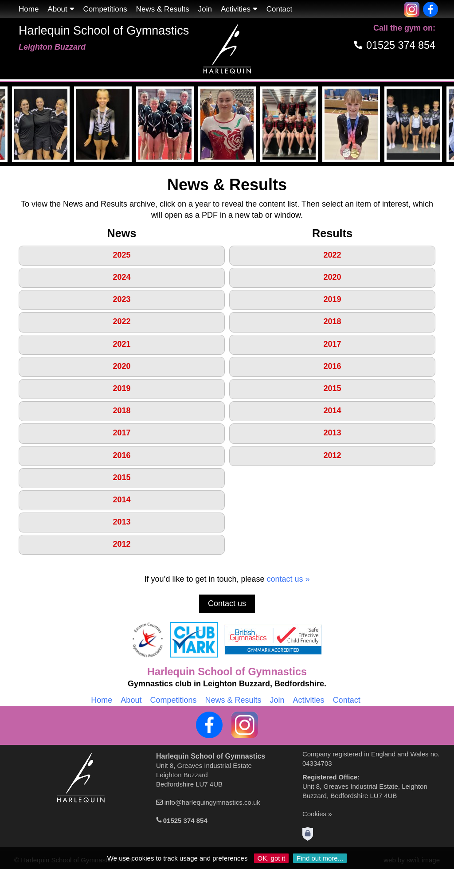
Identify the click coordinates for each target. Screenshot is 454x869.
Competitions (105, 9)
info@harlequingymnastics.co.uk (212, 802)
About (60, 9)
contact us (285, 579)
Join (205, 9)
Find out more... (320, 858)
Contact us (227, 603)
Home (29, 9)
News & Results (233, 700)
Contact (279, 9)
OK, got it (272, 858)
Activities (239, 9)
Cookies (314, 814)
